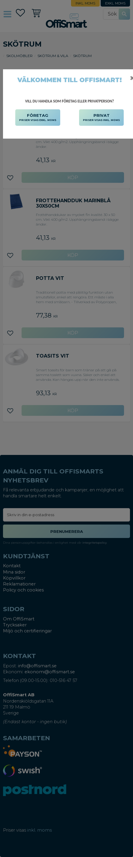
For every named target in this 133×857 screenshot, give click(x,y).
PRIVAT (101, 117)
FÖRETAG (37, 117)
